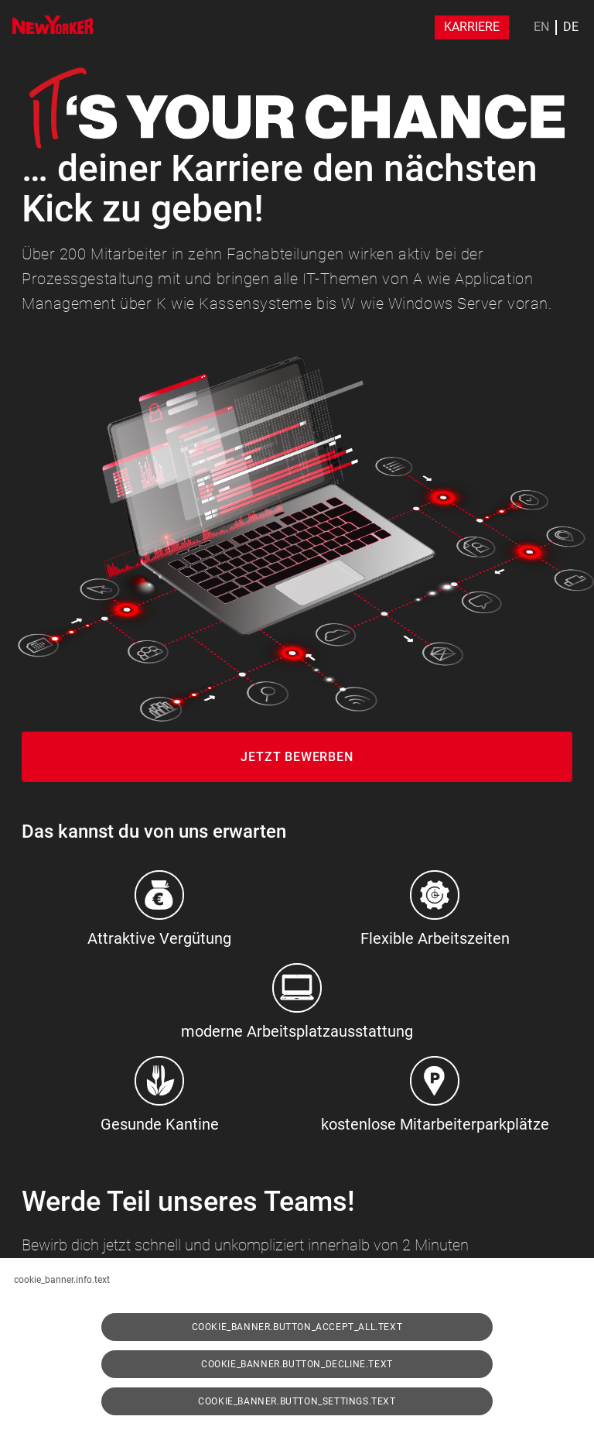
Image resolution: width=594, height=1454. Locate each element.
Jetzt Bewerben (297, 756)
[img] (52, 24)
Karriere (472, 26)
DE (571, 27)
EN (541, 27)
